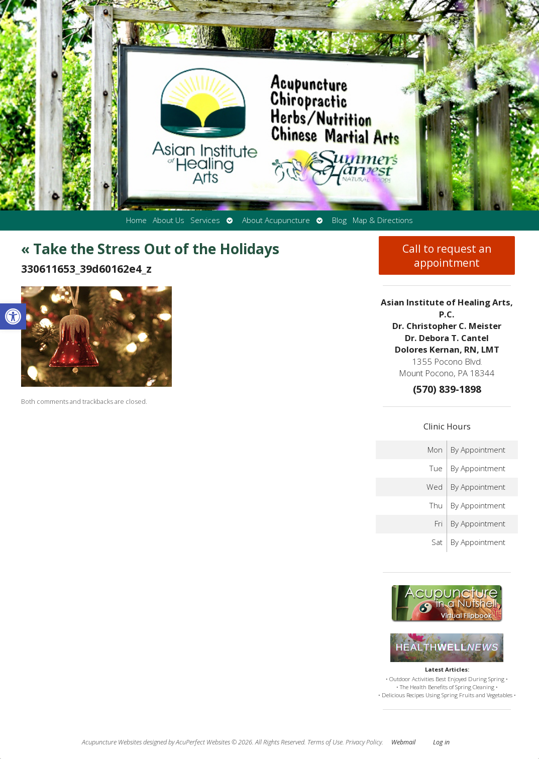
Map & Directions (383, 220)
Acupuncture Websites (112, 742)
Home (136, 220)
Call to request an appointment (446, 256)
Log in (441, 742)
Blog (339, 220)
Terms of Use (325, 742)
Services (205, 220)
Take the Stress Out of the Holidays (150, 248)
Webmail (403, 742)
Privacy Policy (364, 742)
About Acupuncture (276, 220)
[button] (13, 316)
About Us (168, 220)
